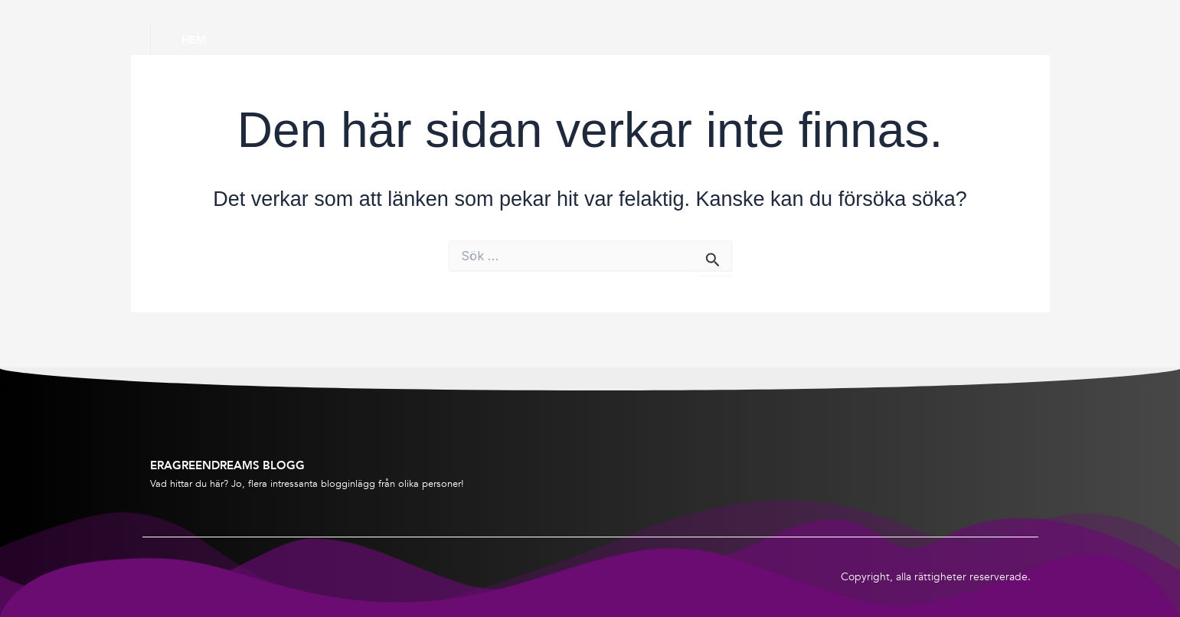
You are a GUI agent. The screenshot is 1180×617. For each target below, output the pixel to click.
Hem (193, 39)
